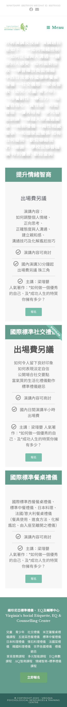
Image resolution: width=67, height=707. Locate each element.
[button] (33, 677)
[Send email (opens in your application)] (36, 9)
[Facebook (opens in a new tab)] (31, 9)
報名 (33, 312)
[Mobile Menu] (55, 27)
